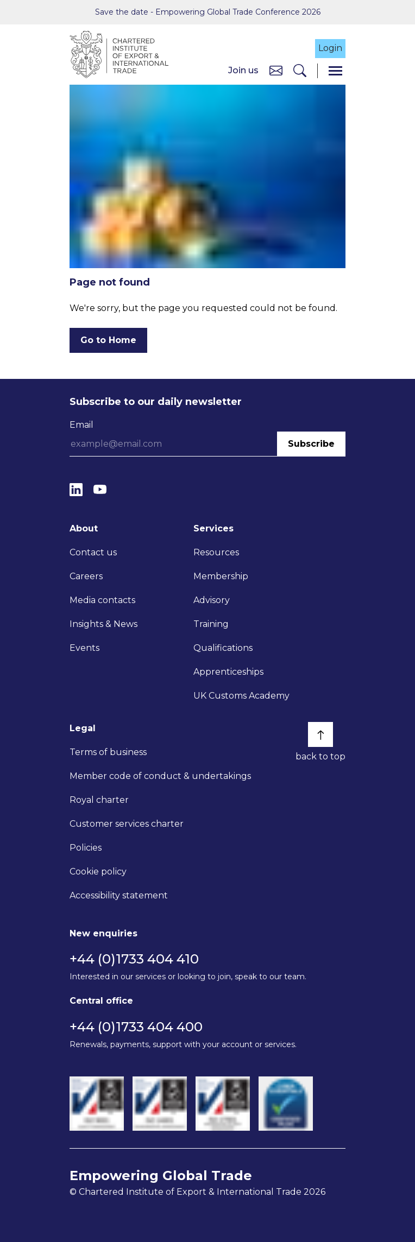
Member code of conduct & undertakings (160, 776)
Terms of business (108, 752)
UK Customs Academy (241, 695)
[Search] (299, 71)
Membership (220, 576)
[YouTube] (99, 489)
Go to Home (108, 340)
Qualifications (223, 648)
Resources (216, 552)
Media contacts (102, 600)
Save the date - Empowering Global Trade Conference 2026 (207, 12)
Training (211, 624)
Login (330, 48)
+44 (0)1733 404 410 (134, 959)
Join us (243, 70)
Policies (86, 847)
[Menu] (335, 71)
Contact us (93, 552)
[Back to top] (320, 734)
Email (81, 425)
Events (84, 648)
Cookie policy (98, 871)
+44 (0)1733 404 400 (136, 1027)
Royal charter (99, 800)
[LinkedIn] (76, 489)
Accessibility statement (119, 895)
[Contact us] (275, 70)
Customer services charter (127, 824)
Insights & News (103, 624)
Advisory (211, 600)
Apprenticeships (228, 672)
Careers (86, 576)
